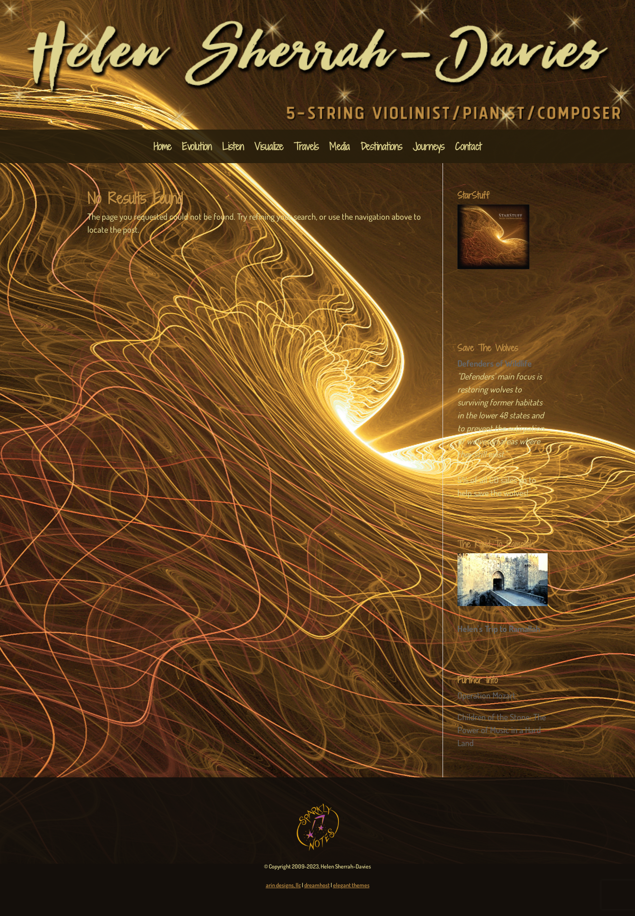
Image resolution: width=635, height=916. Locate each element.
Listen (233, 148)
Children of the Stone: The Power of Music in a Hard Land (501, 730)
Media (339, 148)
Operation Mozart (486, 695)
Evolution (197, 148)
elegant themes (351, 885)
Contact (468, 148)
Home (162, 148)
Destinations (381, 148)
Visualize (268, 148)
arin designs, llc (283, 885)
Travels (306, 148)
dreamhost (317, 885)
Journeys (428, 148)
